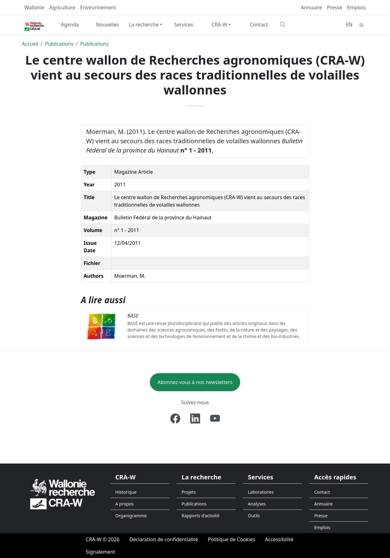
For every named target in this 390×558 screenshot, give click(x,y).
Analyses (257, 504)
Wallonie (35, 7)
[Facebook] (175, 418)
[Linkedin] (195, 418)
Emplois (356, 7)
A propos (124, 504)
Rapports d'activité (200, 516)
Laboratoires (261, 492)
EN (349, 24)
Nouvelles (107, 24)
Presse (334, 7)
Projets (189, 492)
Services (183, 24)
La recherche (144, 24)
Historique (126, 492)
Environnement (98, 7)
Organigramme (131, 516)
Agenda (70, 24)
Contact (259, 24)
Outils (254, 516)
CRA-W (219, 24)
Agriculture (62, 7)
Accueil (30, 43)
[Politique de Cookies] (231, 539)
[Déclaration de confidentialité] (163, 539)
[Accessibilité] (279, 539)
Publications (59, 43)
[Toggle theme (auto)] (361, 24)
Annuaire (311, 7)
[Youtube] (215, 418)
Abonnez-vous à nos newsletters (195, 382)
